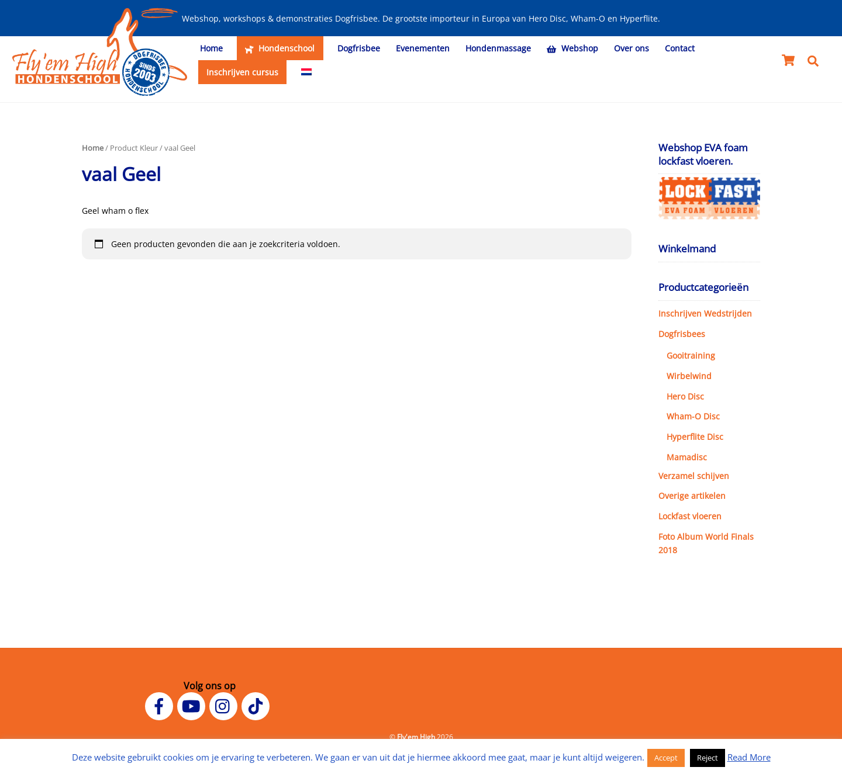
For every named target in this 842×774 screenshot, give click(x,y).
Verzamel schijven (693, 475)
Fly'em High (416, 737)
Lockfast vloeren (690, 516)
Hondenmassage (498, 48)
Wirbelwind (689, 375)
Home (211, 48)
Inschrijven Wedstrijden (705, 313)
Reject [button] (707, 757)
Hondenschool (280, 48)
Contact (680, 48)
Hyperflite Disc (695, 436)
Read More (749, 757)
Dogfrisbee (358, 48)
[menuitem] (306, 72)
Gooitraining (691, 355)
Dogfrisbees (681, 333)
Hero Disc (685, 396)
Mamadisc (687, 457)
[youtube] (193, 705)
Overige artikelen (692, 495)
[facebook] (161, 705)
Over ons (631, 48)
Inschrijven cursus (242, 72)
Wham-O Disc (693, 416)
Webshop (572, 48)
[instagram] (225, 705)
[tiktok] (257, 705)
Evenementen (423, 48)
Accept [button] (666, 757)
